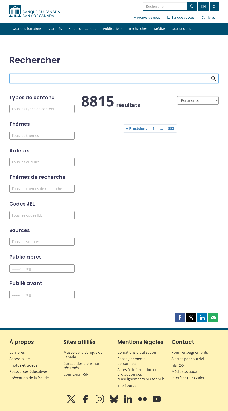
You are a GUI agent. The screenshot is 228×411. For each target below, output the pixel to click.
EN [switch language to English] (203, 6)
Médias (160, 28)
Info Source (126, 385)
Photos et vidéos (23, 365)
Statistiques (181, 28)
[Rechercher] (213, 78)
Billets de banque (82, 28)
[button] (180, 317)
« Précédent (136, 128)
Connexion (75, 374)
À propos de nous (147, 17)
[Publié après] (42, 268)
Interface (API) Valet (187, 377)
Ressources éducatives (28, 371)
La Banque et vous (181, 17)
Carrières (208, 17)
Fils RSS (177, 365)
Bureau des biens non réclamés (81, 366)
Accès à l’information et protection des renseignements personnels (141, 374)
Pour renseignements (189, 352)
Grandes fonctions (27, 28)
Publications (112, 28)
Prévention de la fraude (29, 377)
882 (171, 128)
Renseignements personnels (131, 361)
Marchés (55, 28)
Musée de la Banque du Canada (83, 354)
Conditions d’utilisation (136, 352)
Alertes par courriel (187, 358)
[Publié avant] (42, 295)
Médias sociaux (184, 371)
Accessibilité (19, 358)
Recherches (138, 28)
